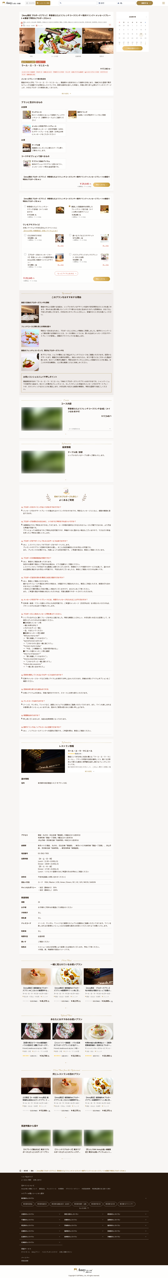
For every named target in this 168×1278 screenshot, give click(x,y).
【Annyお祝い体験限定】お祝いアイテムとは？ (40, 230)
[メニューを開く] (163, 3)
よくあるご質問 (26, 1180)
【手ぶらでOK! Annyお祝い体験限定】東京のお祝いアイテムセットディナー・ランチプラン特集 (98, 1151)
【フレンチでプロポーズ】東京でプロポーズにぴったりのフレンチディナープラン (67, 1151)
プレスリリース (51, 1189)
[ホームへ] (11, 3)
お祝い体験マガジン (65, 1252)
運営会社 (42, 1189)
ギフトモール (25, 1252)
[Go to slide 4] (65, 1158)
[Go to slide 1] (65, 1062)
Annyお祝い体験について (29, 1189)
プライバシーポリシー (73, 1189)
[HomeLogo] (84, 1270)
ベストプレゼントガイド (49, 1252)
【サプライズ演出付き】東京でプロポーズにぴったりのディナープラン (36, 1151)
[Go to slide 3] (64, 1158)
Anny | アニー (36, 1252)
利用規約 (61, 1189)
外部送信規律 (86, 1189)
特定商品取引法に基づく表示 (101, 1189)
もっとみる (82, 1208)
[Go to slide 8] (70, 1158)
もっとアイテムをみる (66, 273)
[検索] (144, 3)
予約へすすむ (102, 185)
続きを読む (66, 93)
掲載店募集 (24, 1261)
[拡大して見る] (27, 115)
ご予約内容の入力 (133, 48)
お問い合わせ (37, 1180)
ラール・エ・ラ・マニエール (80, 750)
